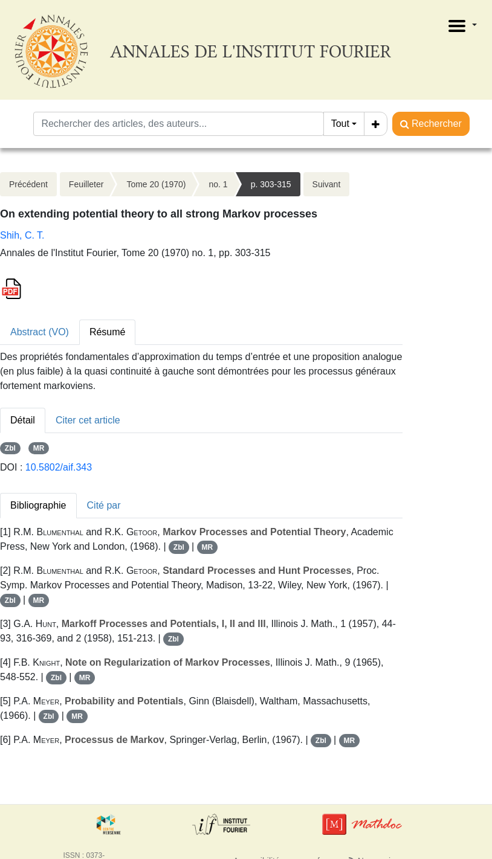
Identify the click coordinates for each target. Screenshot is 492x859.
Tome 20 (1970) (156, 184)
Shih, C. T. (22, 235)
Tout (340, 123)
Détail (22, 420)
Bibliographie (38, 505)
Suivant (326, 184)
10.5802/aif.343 (58, 467)
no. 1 (218, 184)
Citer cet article (88, 420)
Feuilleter (86, 184)
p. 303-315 (271, 184)
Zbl (10, 448)
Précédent (28, 184)
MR (39, 448)
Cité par (104, 505)
